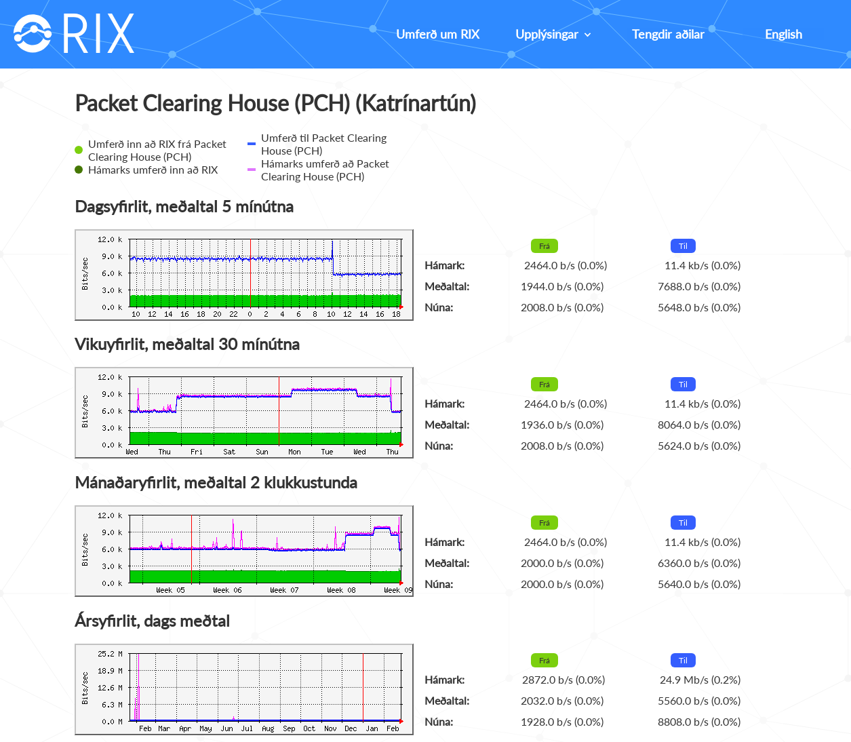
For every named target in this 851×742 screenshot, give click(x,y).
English (783, 33)
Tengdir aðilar (668, 33)
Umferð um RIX (437, 33)
